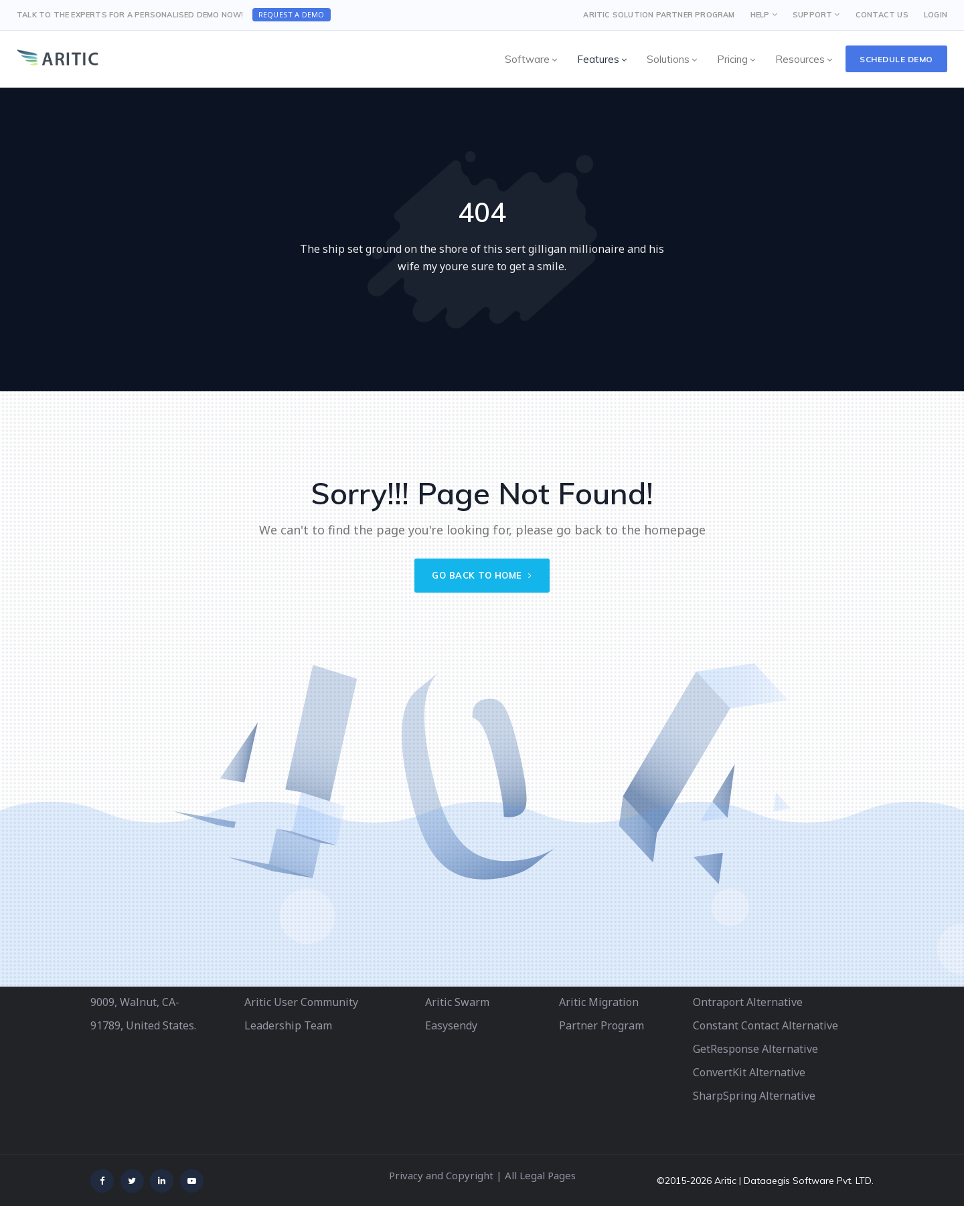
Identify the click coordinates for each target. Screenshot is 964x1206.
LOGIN (935, 14)
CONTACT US (882, 14)
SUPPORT (812, 14)
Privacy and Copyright (441, 1175)
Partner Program (601, 1025)
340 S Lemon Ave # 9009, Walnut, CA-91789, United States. (143, 1002)
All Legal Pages (540, 1175)
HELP (760, 14)
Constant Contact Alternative (765, 1025)
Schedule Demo (896, 59)
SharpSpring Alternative (754, 1095)
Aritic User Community (301, 1002)
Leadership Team (288, 1025)
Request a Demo (291, 14)
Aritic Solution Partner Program (658, 14)
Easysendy (451, 1025)
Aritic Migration (599, 1002)
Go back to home (482, 575)
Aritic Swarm (457, 1002)
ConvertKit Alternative (749, 1072)
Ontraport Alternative (748, 1002)
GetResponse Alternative (755, 1048)
